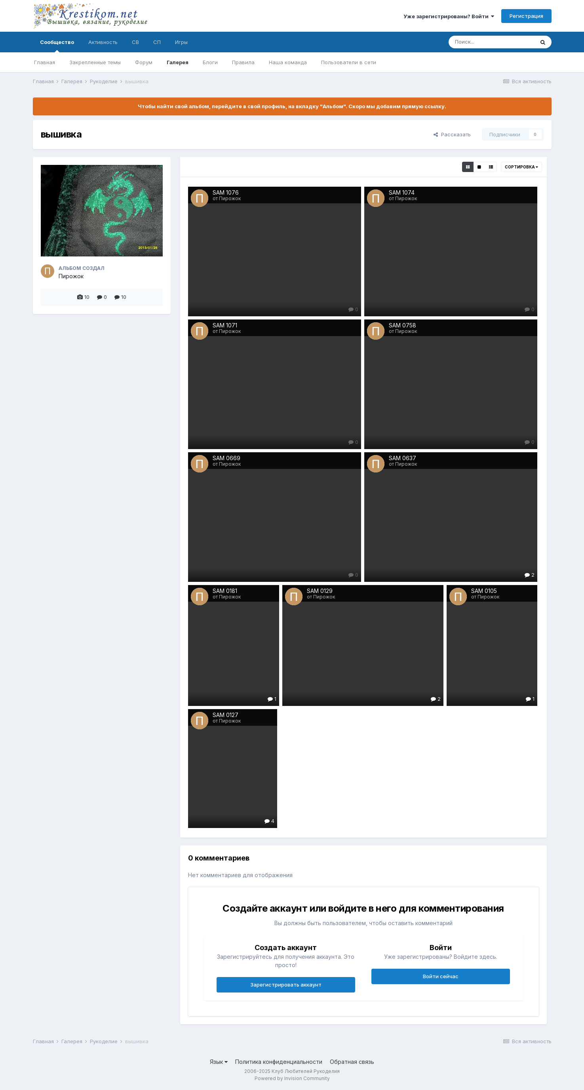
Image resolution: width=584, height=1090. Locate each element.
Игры (181, 42)
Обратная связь (352, 1061)
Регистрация (526, 16)
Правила (243, 62)
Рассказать (452, 134)
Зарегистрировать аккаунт (285, 984)
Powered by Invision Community (292, 1078)
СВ (135, 42)
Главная (44, 62)
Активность (103, 42)
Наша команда (288, 62)
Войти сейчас (440, 976)
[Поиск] (491, 42)
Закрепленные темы (95, 62)
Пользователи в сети (348, 62)
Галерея (177, 62)
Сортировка (521, 166)
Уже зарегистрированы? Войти (448, 16)
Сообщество (57, 45)
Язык (219, 1061)
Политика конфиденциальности (278, 1061)
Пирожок (71, 276)
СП (157, 42)
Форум (143, 62)
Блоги (210, 62)
